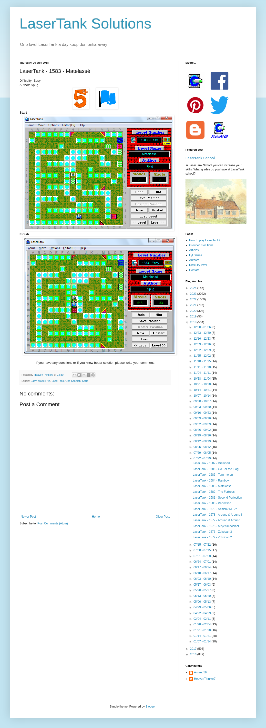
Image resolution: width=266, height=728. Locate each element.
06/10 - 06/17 (203, 573)
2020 (193, 311)
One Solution (73, 380)
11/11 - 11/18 (203, 367)
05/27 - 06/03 (203, 584)
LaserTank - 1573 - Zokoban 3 (212, 531)
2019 (193, 316)
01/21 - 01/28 (203, 630)
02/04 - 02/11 (203, 618)
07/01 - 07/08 (203, 556)
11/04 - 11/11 (203, 372)
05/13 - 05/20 (203, 596)
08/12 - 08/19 (203, 441)
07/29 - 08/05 (203, 452)
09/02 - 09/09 (203, 424)
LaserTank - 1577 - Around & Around (216, 520)
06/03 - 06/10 (203, 578)
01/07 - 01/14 (203, 641)
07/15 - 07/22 (203, 544)
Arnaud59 (200, 672)
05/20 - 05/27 (203, 590)
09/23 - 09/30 (203, 407)
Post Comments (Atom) (52, 523)
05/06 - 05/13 (203, 601)
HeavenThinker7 (204, 678)
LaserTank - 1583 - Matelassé (212, 486)
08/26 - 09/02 (203, 430)
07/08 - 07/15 (203, 550)
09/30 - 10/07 (203, 401)
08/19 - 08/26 (203, 435)
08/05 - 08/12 (203, 447)
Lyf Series (195, 255)
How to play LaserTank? (204, 240)
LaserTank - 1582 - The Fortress (214, 491)
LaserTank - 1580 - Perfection (212, 503)
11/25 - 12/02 (203, 355)
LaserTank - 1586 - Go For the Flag (215, 469)
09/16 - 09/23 (203, 412)
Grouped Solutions (201, 245)
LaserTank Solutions (85, 23)
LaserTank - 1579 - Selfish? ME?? (215, 509)
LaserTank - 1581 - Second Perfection (217, 497)
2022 (193, 299)
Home (96, 516)
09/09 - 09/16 (203, 418)
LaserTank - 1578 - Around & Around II (218, 514)
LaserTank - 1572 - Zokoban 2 (212, 537)
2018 (193, 322)
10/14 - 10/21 (203, 390)
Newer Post (28, 516)
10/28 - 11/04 (203, 378)
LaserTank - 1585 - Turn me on (213, 474)
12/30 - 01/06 (203, 327)
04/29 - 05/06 (203, 607)
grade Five (44, 380)
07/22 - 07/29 (203, 458)
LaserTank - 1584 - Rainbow (211, 480)
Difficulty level (198, 265)
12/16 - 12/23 (203, 338)
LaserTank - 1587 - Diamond (211, 463)
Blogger (150, 706)
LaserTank (58, 380)
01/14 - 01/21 (203, 636)
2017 (193, 648)
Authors (194, 260)
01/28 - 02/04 (203, 624)
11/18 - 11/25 (203, 361)
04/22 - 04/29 (203, 613)
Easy (33, 380)
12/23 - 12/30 (203, 332)
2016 (193, 654)
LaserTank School (200, 158)
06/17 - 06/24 (203, 567)
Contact (194, 270)
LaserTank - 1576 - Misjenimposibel (216, 526)
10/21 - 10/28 (203, 384)
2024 (193, 288)
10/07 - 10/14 (203, 395)
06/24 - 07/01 (203, 561)
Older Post (163, 516)
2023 (193, 293)
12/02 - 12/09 (203, 350)
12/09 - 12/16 (203, 344)
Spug (85, 380)
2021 (193, 305)
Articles (194, 250)
